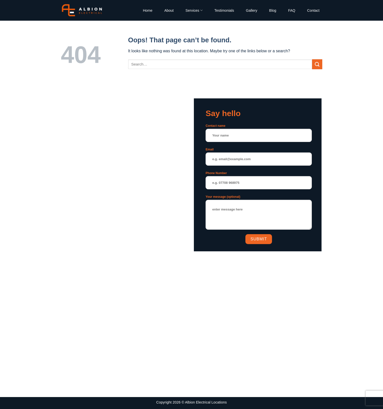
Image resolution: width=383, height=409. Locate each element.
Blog (272, 10)
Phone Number (259, 182)
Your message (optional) (259, 214)
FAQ (291, 10)
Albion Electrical (197, 402)
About (169, 10)
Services (193, 10)
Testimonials (224, 10)
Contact (313, 10)
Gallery (251, 10)
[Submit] (317, 64)
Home (147, 10)
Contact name (259, 134)
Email (259, 158)
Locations (219, 402)
